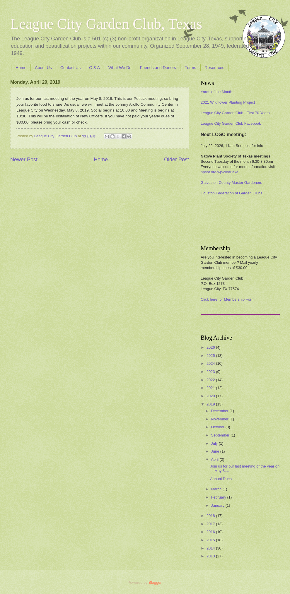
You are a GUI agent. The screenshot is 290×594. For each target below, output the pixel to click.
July (215, 443)
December (220, 411)
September (221, 435)
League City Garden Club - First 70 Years (235, 113)
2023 (211, 371)
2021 (211, 388)
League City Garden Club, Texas (106, 24)
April (215, 459)
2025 (211, 355)
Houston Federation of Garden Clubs (231, 193)
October (218, 427)
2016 (211, 532)
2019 (211, 404)
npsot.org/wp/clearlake (219, 172)
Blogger (155, 582)
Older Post (176, 159)
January (218, 505)
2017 (211, 524)
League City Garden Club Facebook (231, 123)
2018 (211, 515)
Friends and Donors (158, 67)
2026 (211, 347)
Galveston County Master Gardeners (231, 182)
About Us (43, 67)
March (216, 489)
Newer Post (23, 159)
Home (21, 67)
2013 (211, 556)
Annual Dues (221, 479)
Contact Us (70, 67)
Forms (190, 67)
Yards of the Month (216, 92)
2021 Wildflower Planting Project (228, 102)
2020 (211, 396)
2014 (211, 548)
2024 (211, 363)
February (219, 497)
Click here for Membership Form (228, 299)
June (215, 451)
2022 (211, 380)
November (220, 419)
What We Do (120, 67)
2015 (211, 540)
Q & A (94, 67)
